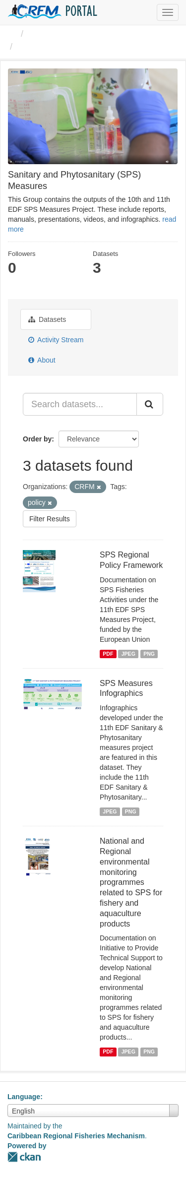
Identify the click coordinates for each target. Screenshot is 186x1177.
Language (23, 1097)
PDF (108, 654)
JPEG (128, 654)
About (42, 360)
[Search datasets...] (80, 404)
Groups (43, 34)
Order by (37, 439)
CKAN (24, 1157)
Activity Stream (55, 340)
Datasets (47, 319)
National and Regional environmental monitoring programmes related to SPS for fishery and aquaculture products (131, 882)
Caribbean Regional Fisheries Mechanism (76, 1136)
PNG (149, 654)
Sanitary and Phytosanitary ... (79, 47)
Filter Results (49, 519)
